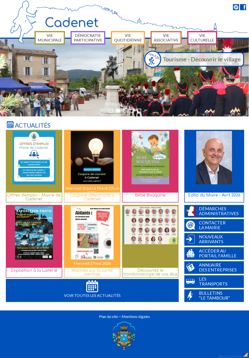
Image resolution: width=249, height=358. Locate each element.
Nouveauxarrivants (204, 239)
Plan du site (108, 316)
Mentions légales (136, 316)
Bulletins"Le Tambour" (208, 295)
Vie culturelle (202, 37)
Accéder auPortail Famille (211, 253)
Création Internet (238, 356)
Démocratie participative (88, 37)
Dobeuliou (222, 356)
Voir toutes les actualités (92, 289)
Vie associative (166, 37)
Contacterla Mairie (206, 225)
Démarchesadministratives (212, 211)
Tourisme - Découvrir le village (194, 59)
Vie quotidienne (128, 37)
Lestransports (206, 281)
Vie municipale (50, 37)
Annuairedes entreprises (211, 267)
